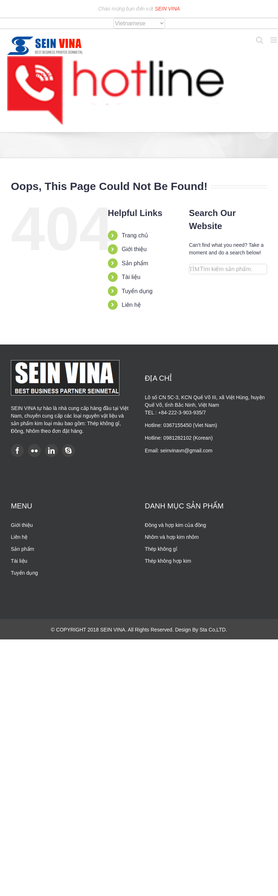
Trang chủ (135, 235)
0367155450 (44, 75)
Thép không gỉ (161, 549)
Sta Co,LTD (212, 630)
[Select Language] (139, 23)
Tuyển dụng (137, 291)
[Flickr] (34, 450)
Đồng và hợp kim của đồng (175, 525)
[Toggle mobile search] (259, 40)
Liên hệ (131, 305)
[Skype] (68, 450)
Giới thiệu (134, 249)
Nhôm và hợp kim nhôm (172, 537)
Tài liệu (131, 277)
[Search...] (228, 269)
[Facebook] (17, 450)
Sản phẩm (135, 263)
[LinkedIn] (51, 450)
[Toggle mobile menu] (274, 40)
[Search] (194, 269)
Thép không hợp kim (168, 561)
